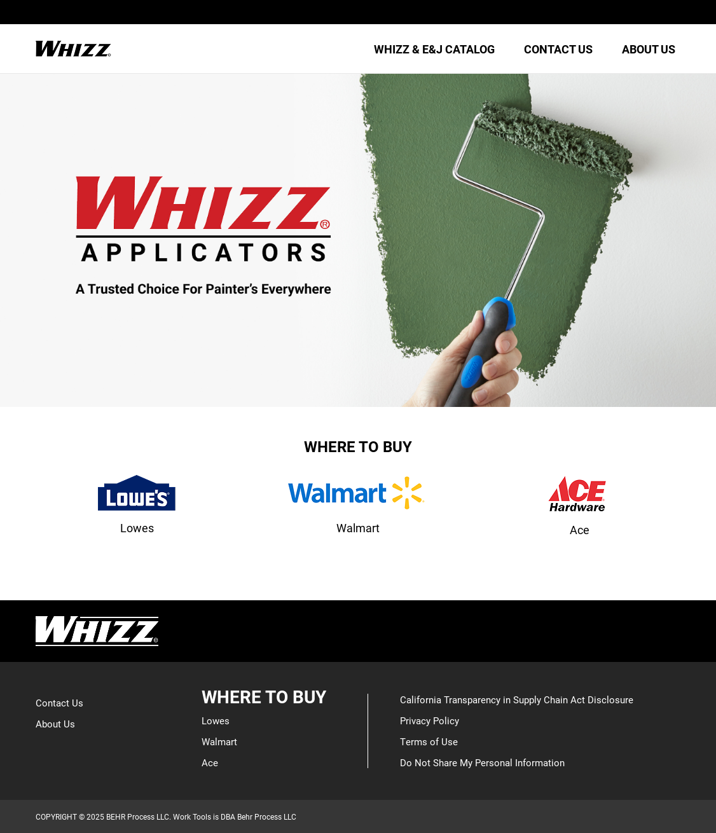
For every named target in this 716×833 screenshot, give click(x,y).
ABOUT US (648, 49)
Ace (210, 762)
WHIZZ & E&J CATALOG (434, 49)
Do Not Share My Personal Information (482, 762)
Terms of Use (429, 741)
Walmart (219, 741)
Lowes (216, 720)
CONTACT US (558, 49)
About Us (55, 723)
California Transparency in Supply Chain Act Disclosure (516, 699)
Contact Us (59, 702)
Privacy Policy (429, 720)
